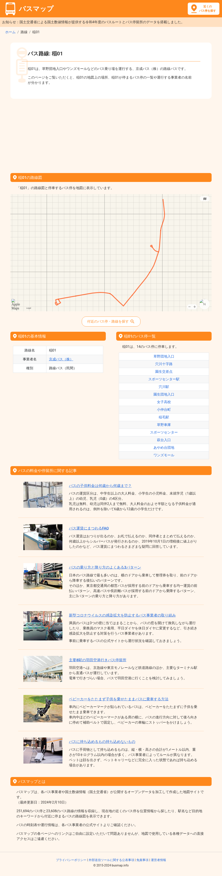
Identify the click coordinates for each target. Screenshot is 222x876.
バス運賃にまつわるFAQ (89, 528)
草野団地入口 (163, 356)
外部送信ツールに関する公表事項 (111, 860)
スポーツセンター (164, 432)
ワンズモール (163, 455)
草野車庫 (164, 425)
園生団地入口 (163, 394)
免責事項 (142, 860)
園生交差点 (164, 372)
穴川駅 (164, 387)
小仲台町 (164, 409)
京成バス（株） (61, 359)
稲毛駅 (164, 417)
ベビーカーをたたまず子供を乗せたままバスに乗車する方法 (118, 699)
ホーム (10, 32)
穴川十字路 (164, 364)
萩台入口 (164, 440)
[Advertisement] (111, 134)
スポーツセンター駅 (164, 379)
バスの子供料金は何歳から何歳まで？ (100, 485)
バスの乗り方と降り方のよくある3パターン (105, 567)
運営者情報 (158, 860)
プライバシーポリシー (71, 860)
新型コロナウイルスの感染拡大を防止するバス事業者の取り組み (122, 615)
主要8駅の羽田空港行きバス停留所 (97, 660)
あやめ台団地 (163, 447)
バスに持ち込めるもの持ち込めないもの (102, 741)
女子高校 (164, 402)
